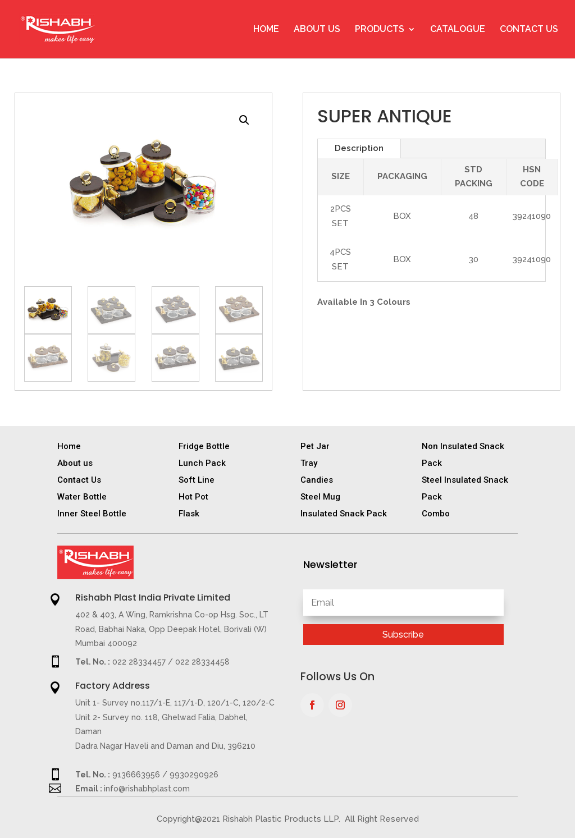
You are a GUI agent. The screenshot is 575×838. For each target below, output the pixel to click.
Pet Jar (315, 446)
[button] (244, 120)
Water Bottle (82, 497)
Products (379, 29)
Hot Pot (193, 497)
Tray (308, 463)
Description (359, 148)
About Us (317, 29)
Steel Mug (320, 497)
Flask (189, 514)
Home (266, 29)
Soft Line (197, 480)
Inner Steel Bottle (91, 514)
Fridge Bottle (204, 446)
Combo (436, 514)
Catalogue (457, 29)
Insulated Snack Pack (343, 514)
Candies (316, 480)
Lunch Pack (202, 463)
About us (75, 463)
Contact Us (529, 29)
